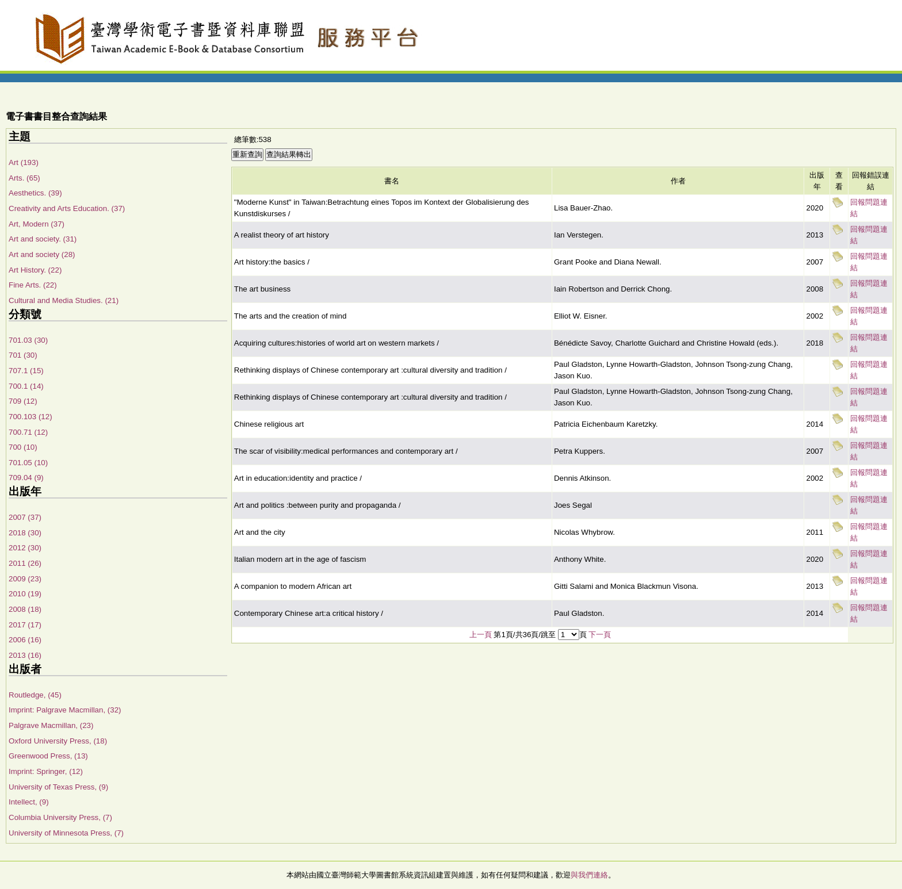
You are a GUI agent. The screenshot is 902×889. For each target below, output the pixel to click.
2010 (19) (25, 593)
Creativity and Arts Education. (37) (67, 208)
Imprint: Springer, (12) (46, 771)
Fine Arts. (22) (33, 285)
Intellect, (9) (29, 802)
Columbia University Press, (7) (60, 817)
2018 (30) (25, 532)
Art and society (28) (42, 254)
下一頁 (599, 634)
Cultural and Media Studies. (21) (64, 300)
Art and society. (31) (43, 239)
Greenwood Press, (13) (48, 756)
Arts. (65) (24, 178)
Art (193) (24, 162)
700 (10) (23, 447)
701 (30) (23, 355)
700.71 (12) (28, 432)
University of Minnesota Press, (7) (66, 833)
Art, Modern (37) (36, 224)
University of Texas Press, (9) (58, 787)
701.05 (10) (28, 462)
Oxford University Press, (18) (58, 741)
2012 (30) (25, 547)
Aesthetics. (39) (35, 193)
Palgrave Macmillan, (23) (51, 725)
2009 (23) (25, 578)
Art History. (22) (35, 270)
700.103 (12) (30, 416)
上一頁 (480, 634)
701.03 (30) (28, 340)
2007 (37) (25, 517)
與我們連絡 (589, 875)
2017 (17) (25, 624)
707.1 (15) (26, 370)
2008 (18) (25, 609)
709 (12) (23, 401)
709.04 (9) (26, 477)
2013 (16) (25, 655)
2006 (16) (25, 639)
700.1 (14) (26, 386)
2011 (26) (25, 563)
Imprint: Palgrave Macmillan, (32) (65, 710)
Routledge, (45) (35, 695)
